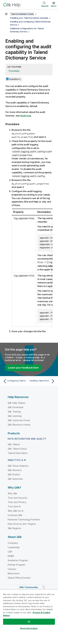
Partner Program (16, 564)
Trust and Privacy (17, 502)
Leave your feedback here (23, 367)
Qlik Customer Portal (19, 420)
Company (13, 542)
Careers (12, 569)
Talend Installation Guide (22, 14)
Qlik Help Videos (17, 402)
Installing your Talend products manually (29, 18)
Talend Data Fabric (18, 453)
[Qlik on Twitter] (43, 586)
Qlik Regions (14, 528)
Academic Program (18, 560)
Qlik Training (14, 411)
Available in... (15, 79)
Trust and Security (17, 497)
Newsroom (13, 573)
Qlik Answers (15, 470)
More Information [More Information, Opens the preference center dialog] (29, 628)
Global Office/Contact (19, 577)
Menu (53, 6)
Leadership (14, 547)
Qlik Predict (14, 474)
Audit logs (25, 115)
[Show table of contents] (6, 14)
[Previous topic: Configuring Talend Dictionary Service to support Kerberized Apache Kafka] (15, 381)
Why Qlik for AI (15, 510)
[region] (29, 610)
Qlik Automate (15, 478)
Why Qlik (12, 493)
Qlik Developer (16, 407)
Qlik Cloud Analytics (18, 465)
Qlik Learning (14, 415)
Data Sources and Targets (22, 523)
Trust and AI (14, 506)
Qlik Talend (14, 444)
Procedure (14, 71)
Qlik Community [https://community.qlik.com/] (28, 587)
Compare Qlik (15, 515)
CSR (10, 551)
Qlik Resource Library (19, 424)
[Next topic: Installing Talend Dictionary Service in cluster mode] (43, 381)
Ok (29, 621)
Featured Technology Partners (24, 519)
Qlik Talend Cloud (17, 448)
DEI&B (11, 556)
